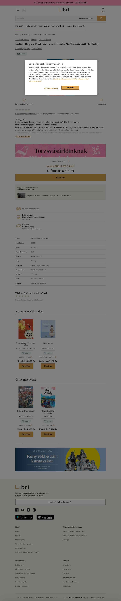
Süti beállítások (51, 88)
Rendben (70, 87)
